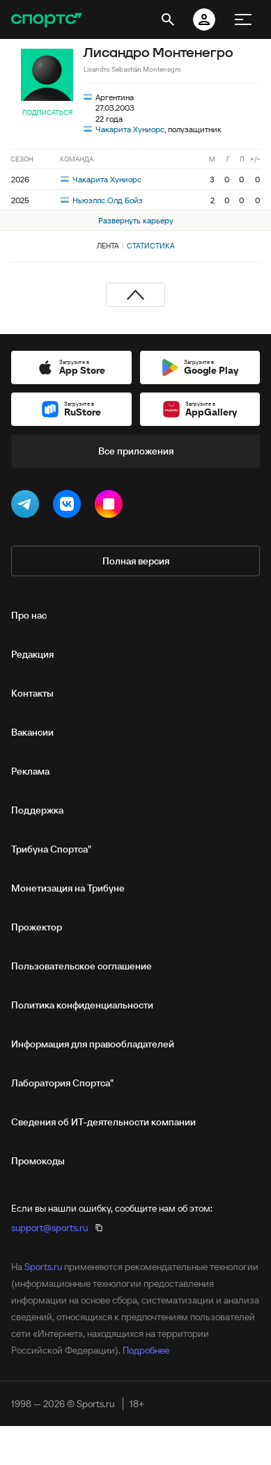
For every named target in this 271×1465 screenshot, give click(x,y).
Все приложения (135, 451)
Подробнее (146, 1350)
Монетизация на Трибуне (68, 888)
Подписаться (47, 112)
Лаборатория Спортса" (62, 1083)
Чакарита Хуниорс (129, 129)
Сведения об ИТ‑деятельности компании (103, 1122)
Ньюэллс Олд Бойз (102, 200)
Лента (108, 246)
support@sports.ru (49, 1227)
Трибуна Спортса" (51, 849)
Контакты (32, 693)
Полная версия (135, 561)
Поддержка (37, 810)
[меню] (243, 19)
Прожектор (36, 927)
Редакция (32, 654)
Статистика (151, 246)
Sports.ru (43, 1266)
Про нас (29, 615)
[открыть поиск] (168, 19)
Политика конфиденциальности (82, 1005)
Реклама (30, 771)
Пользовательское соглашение (81, 966)
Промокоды (38, 1161)
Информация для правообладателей (92, 1044)
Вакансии (32, 732)
